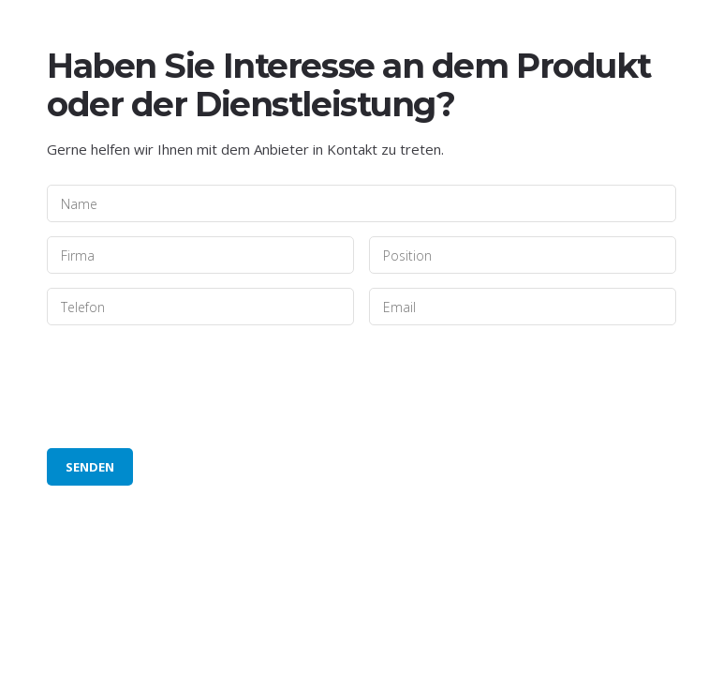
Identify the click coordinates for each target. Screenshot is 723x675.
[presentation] (189, 387)
